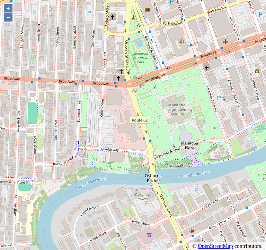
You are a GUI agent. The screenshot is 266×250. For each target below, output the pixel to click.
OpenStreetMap (215, 246)
